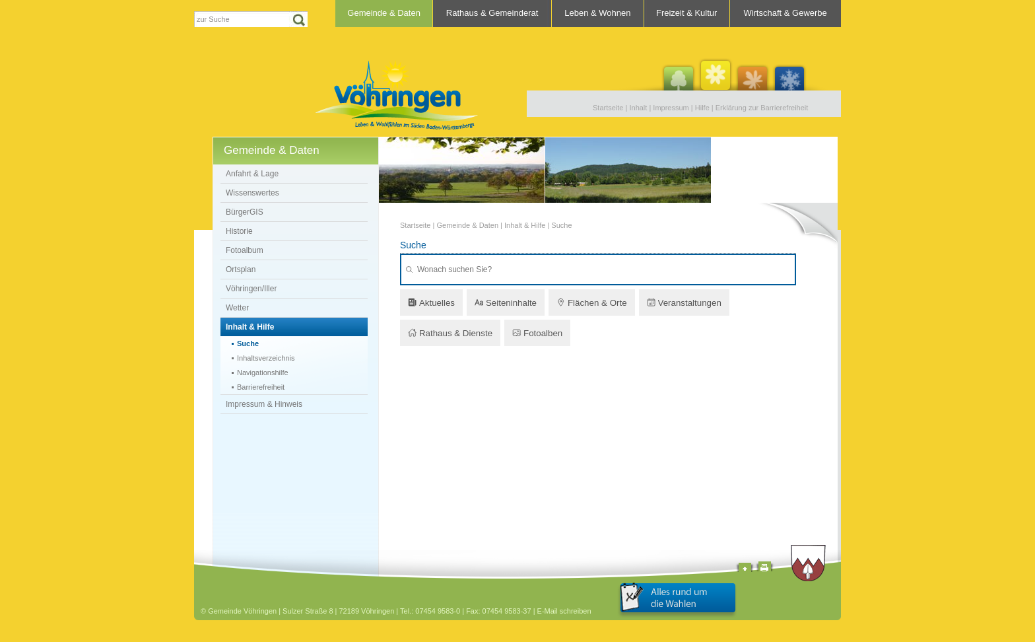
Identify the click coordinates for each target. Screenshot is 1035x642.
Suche (248, 343)
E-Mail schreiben (564, 611)
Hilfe (702, 108)
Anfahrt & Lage (252, 173)
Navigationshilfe (262, 372)
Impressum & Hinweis (264, 404)
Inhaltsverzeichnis (265, 358)
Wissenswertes (252, 192)
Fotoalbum (244, 250)
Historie (239, 231)
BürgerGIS (244, 212)
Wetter (237, 307)
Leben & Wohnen (597, 13)
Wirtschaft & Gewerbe (784, 13)
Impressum (670, 108)
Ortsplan (240, 269)
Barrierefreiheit (260, 387)
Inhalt (638, 108)
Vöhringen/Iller (251, 288)
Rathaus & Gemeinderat (492, 13)
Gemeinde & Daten (383, 13)
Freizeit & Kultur (686, 13)
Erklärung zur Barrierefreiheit (762, 108)
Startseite (608, 108)
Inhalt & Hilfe (250, 327)
